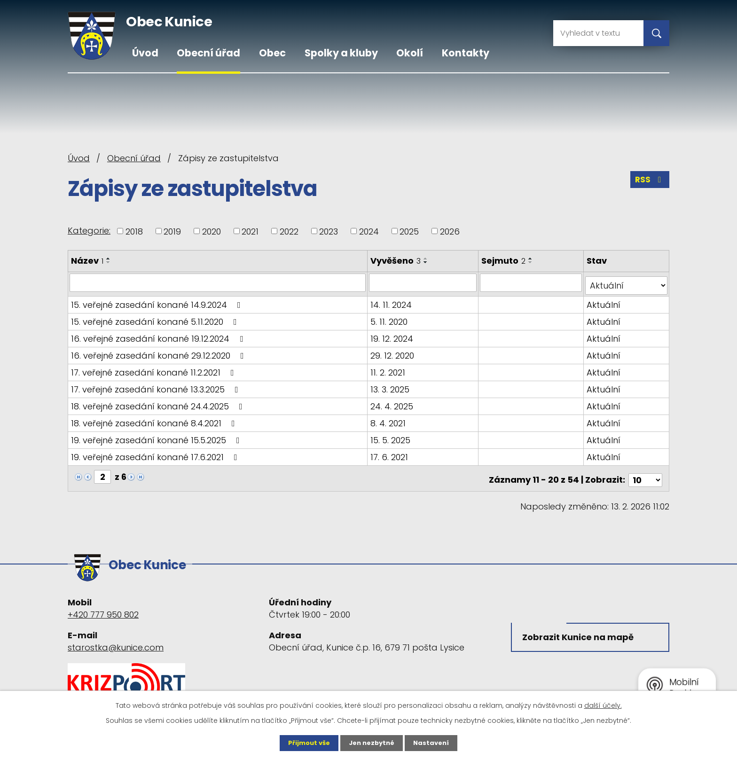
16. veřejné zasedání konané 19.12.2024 (159, 335)
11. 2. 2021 (388, 369)
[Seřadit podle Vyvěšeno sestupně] (427, 262)
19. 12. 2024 (392, 335)
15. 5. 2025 (391, 437)
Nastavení (434, 742)
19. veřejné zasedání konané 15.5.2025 (157, 437)
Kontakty (465, 53)
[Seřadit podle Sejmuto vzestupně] (532, 258)
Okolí (409, 53)
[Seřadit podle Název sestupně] (108, 262)
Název (87, 260)
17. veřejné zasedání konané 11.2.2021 (154, 369)
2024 (369, 231)
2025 (409, 231)
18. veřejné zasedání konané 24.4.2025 (158, 403)
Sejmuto (505, 260)
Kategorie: (89, 230)
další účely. (603, 705)
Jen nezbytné (372, 742)
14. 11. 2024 (392, 301)
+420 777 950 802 (103, 604)
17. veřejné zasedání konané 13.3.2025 (156, 386)
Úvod (145, 53)
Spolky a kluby (341, 53)
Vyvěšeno (396, 260)
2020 (211, 231)
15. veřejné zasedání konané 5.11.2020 (156, 318)
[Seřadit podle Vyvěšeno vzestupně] (427, 258)
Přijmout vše (306, 742)
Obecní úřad (208, 53)
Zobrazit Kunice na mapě (579, 629)
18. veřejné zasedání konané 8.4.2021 (155, 420)
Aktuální (604, 301)
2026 (450, 231)
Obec (272, 53)
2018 (134, 231)
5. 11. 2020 (389, 318)
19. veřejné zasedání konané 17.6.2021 (156, 454)
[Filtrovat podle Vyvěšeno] (424, 282)
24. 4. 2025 (392, 403)
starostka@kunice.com (116, 637)
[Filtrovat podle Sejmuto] (531, 282)
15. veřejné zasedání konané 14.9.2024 (157, 301)
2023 (328, 231)
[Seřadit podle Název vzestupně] (108, 258)
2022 (289, 231)
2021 (250, 231)
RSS (649, 182)
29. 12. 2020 (393, 352)
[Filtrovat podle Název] (218, 282)
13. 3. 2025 (390, 386)
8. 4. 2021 (389, 420)
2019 (172, 231)
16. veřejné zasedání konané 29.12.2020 (159, 352)
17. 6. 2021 (390, 454)
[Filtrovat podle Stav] (626, 282)
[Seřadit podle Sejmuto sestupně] (532, 262)
